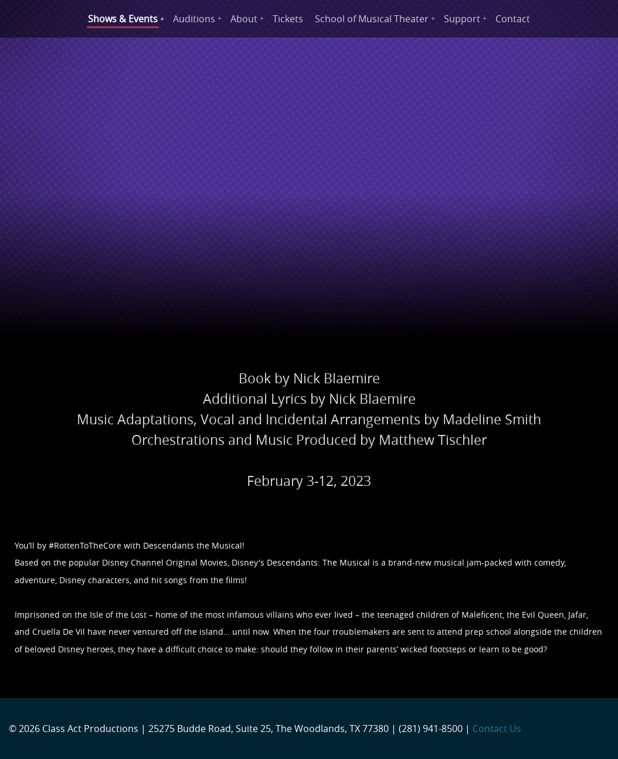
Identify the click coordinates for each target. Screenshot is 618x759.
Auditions (194, 18)
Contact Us (497, 728)
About (243, 18)
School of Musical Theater (372, 18)
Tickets (288, 18)
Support (462, 18)
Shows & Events (123, 18)
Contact (512, 18)
